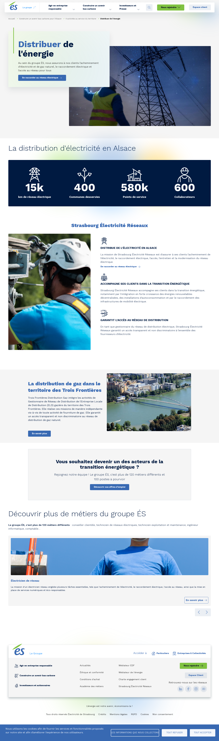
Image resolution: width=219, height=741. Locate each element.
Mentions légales (118, 714)
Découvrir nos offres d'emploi (109, 487)
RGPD (134, 714)
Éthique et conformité (92, 672)
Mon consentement (162, 714)
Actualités (85, 665)
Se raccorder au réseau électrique (42, 78)
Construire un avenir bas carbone (37, 676)
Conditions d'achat (90, 679)
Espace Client (196, 675)
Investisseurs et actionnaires (35, 686)
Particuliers (160, 653)
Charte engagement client (132, 679)
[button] (61, 7)
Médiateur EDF (127, 665)
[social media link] (180, 689)
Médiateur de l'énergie (130, 672)
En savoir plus (39, 433)
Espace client (200, 7)
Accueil (11, 19)
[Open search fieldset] (149, 7)
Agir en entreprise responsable (36, 666)
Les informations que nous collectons (135, 733)
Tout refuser (174, 733)
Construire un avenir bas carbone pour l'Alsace (40, 19)
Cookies (145, 714)
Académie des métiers (91, 686)
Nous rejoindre (170, 7)
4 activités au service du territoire (81, 19)
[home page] (13, 7)
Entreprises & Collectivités (189, 653)
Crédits (102, 714)
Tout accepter (202, 733)
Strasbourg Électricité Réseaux (135, 686)
